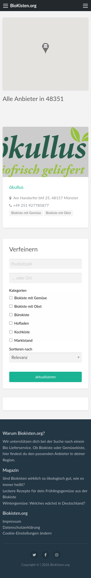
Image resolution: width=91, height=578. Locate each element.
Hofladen (19, 323)
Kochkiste (19, 332)
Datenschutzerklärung (21, 527)
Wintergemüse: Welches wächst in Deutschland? (44, 503)
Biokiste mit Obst (58, 213)
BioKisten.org (23, 5)
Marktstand (21, 340)
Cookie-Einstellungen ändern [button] (27, 533)
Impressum (12, 521)
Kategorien (17, 290)
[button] (45, 48)
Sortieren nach (45, 354)
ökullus (16, 187)
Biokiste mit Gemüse (26, 213)
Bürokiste (19, 315)
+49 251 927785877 (31, 205)
